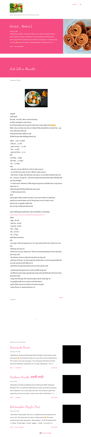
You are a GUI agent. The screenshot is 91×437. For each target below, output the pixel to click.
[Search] (74, 4)
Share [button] (11, 46)
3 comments (18, 367)
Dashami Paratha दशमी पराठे (27, 377)
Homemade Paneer (20, 347)
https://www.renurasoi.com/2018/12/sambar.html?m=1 (27, 215)
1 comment (18, 397)
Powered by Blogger (45, 433)
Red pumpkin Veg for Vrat (25, 407)
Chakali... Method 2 (21, 26)
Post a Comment (19, 46)
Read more (54, 367)
